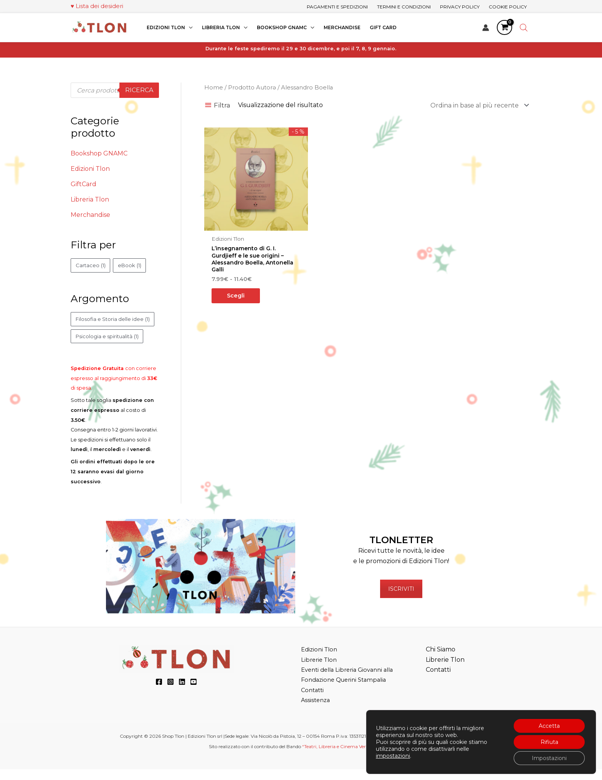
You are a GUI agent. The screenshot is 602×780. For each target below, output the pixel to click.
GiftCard (83, 184)
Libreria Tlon (90, 199)
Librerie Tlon (320, 670)
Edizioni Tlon (90, 168)
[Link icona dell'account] (485, 27)
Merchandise (90, 214)
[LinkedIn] (182, 692)
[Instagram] (170, 692)
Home (213, 87)
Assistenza (316, 711)
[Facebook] (158, 692)
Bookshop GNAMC (99, 153)
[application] (189, 27)
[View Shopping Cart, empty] (504, 27)
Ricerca (139, 90)
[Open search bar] (524, 27)
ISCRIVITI (401, 600)
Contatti (313, 701)
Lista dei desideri (99, 6)
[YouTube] (193, 692)
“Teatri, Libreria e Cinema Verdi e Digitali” (347, 757)
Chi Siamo (440, 660)
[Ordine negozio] (478, 105)
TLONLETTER (401, 551)
